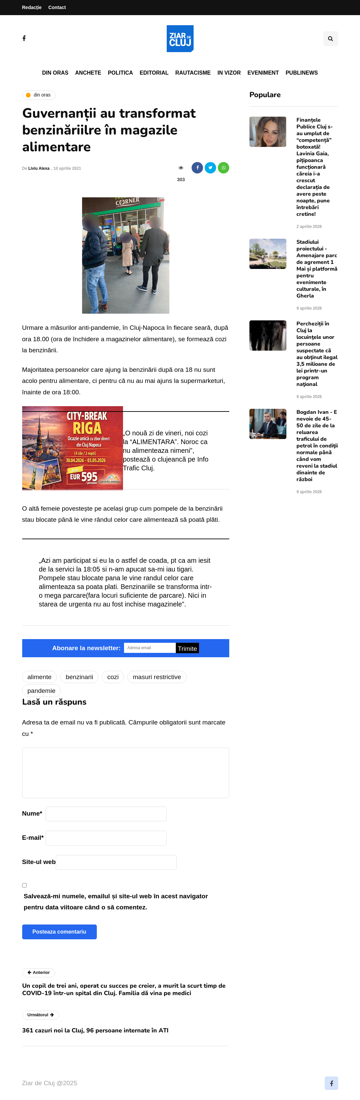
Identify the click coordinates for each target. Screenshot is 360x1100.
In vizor (229, 73)
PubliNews (302, 73)
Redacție (32, 7)
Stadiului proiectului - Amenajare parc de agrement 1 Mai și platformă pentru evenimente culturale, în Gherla (316, 269)
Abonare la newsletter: (86, 648)
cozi (113, 676)
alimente (40, 676)
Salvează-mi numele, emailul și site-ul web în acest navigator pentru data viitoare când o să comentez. (116, 902)
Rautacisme (193, 73)
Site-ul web (39, 861)
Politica (120, 73)
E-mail (33, 837)
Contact (57, 7)
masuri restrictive (157, 676)
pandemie (41, 690)
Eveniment (263, 73)
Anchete (88, 73)
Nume (32, 813)
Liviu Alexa (38, 168)
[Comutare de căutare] (330, 38)
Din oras (55, 73)
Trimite (187, 648)
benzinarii (79, 676)
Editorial (154, 73)
